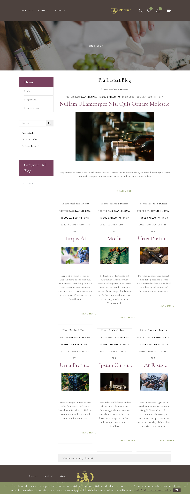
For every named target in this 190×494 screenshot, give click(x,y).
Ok (177, 490)
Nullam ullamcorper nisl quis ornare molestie (114, 104)
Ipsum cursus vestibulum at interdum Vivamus (114, 365)
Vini (29, 91)
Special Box (33, 108)
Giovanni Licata (87, 97)
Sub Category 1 (111, 97)
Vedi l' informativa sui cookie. (152, 490)
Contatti (33, 476)
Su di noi (48, 476)
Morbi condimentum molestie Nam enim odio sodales (114, 238)
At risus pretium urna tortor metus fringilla (153, 365)
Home (29, 82)
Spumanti (32, 99)
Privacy (62, 476)
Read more (124, 191)
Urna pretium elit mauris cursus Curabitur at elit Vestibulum (153, 238)
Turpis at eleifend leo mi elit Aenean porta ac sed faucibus (75, 238)
